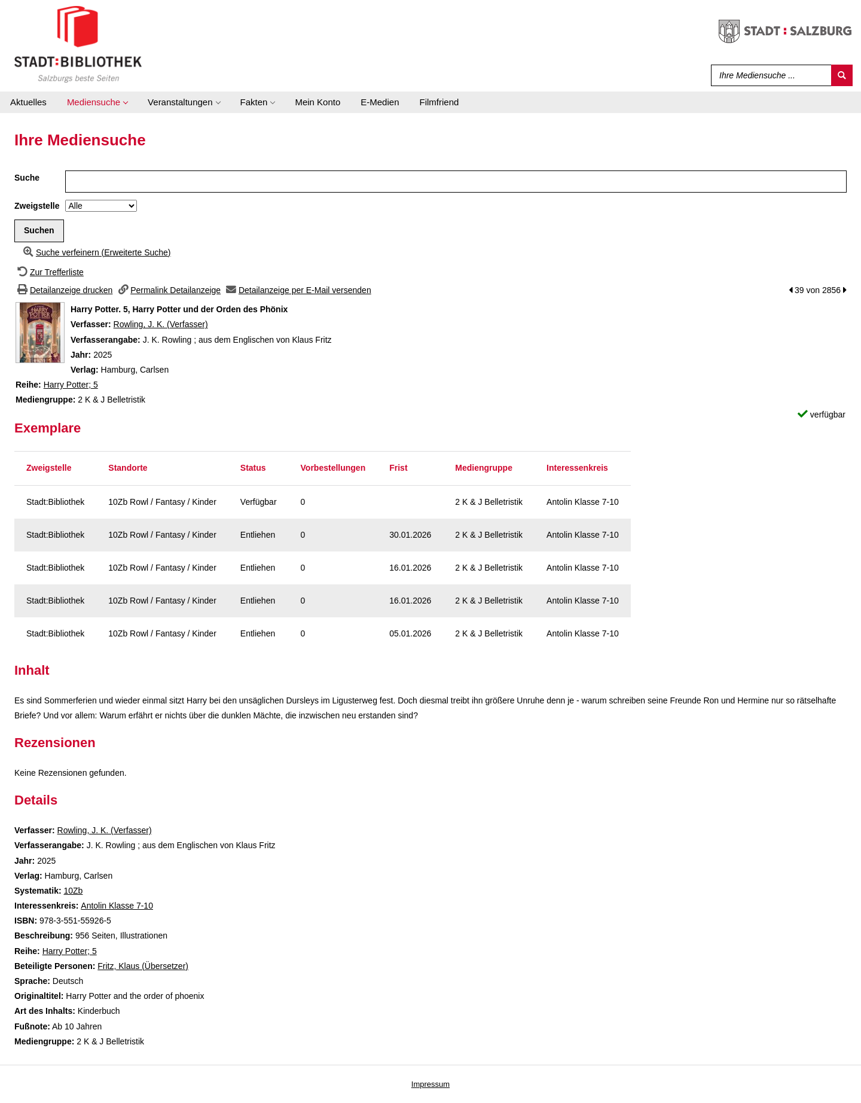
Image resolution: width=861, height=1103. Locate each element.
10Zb (73, 890)
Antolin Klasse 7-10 (117, 905)
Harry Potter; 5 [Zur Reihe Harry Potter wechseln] (71, 384)
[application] (97, 102)
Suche (26, 177)
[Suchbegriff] (769, 75)
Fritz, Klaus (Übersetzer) (142, 966)
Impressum (430, 1084)
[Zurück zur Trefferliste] (49, 272)
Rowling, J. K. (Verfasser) (161, 324)
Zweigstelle (36, 206)
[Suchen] (842, 75)
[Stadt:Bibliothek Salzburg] (78, 43)
